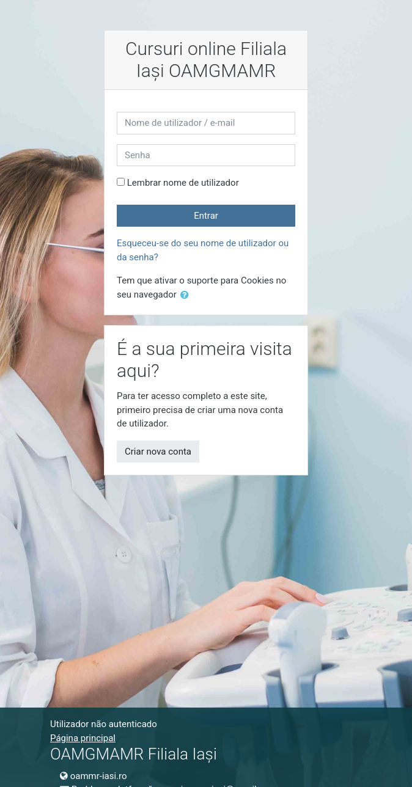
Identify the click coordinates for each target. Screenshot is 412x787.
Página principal (83, 738)
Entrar (206, 215)
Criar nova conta (158, 451)
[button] (187, 295)
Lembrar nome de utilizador (183, 182)
